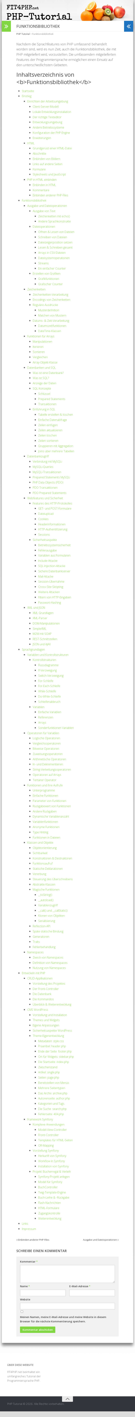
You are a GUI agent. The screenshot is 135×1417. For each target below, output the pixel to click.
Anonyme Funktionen (49, 832)
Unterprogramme (46, 796)
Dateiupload (47, 519)
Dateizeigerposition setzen (57, 248)
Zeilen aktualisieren (52, 436)
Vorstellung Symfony (48, 1156)
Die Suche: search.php (54, 1114)
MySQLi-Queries (44, 472)
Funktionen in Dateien (49, 843)
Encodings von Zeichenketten (55, 305)
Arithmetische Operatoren (52, 764)
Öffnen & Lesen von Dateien (59, 237)
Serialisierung (48, 926)
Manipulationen (44, 347)
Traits (37, 947)
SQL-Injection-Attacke (54, 571)
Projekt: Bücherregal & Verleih (55, 1177)
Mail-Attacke (47, 582)
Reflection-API (43, 931)
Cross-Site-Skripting (52, 592)
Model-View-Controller (55, 1135)
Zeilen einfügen (49, 430)
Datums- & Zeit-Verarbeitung (54, 326)
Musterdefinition (50, 315)
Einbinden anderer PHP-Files (54, 201)
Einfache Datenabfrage (54, 425)
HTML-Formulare (50, 1213)
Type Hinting (42, 837)
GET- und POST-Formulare (58, 514)
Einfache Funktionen (48, 801)
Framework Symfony (42, 1125)
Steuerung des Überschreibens (56, 884)
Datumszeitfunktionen (54, 331)
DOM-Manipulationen (49, 629)
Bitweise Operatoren (48, 754)
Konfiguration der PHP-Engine (55, 138)
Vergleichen (41, 362)
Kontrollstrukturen (47, 665)
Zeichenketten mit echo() (56, 222)
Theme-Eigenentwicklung (51, 1041)
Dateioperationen (45, 232)
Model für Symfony (52, 1187)
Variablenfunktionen (47, 827)
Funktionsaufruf (44, 869)
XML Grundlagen (45, 618)
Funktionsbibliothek (36, 206)
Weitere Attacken (50, 597)
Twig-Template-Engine (54, 1198)
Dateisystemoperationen (56, 263)
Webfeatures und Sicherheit (48, 503)
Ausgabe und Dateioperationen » (101, 1245)
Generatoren (42, 942)
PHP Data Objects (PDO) (51, 488)
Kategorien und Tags (53, 1109)
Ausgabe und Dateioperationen (50, 211)
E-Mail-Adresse (79, 1292)
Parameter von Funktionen (52, 806)
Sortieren (39, 357)
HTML (31, 148)
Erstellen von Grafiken (49, 279)
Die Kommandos (45, 1004)
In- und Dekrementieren (51, 770)
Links (25, 1229)
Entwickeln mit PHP (36, 979)
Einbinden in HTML (46, 190)
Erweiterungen (43, 143)
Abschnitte (41, 159)
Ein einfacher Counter (54, 274)
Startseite (29, 96)
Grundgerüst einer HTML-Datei (55, 154)
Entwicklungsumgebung (50, 128)
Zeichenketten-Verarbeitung (53, 300)
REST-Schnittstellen (47, 644)
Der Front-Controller (48, 994)
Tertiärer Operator (46, 785)
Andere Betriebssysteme (51, 133)
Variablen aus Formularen (57, 561)
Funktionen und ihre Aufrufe (48, 791)
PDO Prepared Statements (52, 498)
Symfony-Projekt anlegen (56, 1182)
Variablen (39, 712)
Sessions (44, 540)
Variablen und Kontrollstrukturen (52, 660)
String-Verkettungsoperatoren (55, 775)
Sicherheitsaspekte (47, 545)
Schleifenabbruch (51, 707)
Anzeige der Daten (46, 388)
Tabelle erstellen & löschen (58, 420)
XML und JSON (38, 613)
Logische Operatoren (48, 744)
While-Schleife (48, 696)
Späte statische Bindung (50, 937)
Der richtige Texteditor (49, 122)
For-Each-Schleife (51, 691)
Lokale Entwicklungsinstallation (56, 117)
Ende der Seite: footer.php (57, 1057)
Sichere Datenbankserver (57, 576)
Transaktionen (48, 409)
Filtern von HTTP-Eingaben (57, 603)
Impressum (30, 1234)
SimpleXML (41, 634)
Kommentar (29, 1267)
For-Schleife (47, 686)
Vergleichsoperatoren (49, 749)
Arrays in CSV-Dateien (54, 258)
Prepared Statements (54, 404)
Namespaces (36, 957)
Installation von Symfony (56, 1172)
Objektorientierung (46, 853)
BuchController (49, 1192)
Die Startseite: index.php (56, 1067)
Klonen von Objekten (54, 921)
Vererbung (40, 879)
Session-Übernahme (53, 587)
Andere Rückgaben (47, 817)
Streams (44, 268)
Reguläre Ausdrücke (48, 310)
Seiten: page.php (50, 1083)
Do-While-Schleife (51, 702)
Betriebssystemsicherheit (57, 550)
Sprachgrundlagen (35, 655)
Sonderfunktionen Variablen (59, 733)
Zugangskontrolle (51, 1219)
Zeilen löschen (49, 441)
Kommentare (42, 195)
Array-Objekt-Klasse (47, 368)
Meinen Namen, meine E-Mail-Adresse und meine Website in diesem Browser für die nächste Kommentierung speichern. (63, 1325)
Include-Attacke (49, 566)
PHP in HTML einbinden (44, 185)
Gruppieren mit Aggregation (58, 451)
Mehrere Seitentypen (54, 1093)
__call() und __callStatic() (55, 916)
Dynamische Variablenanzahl (54, 822)
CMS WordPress (39, 1015)
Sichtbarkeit (41, 858)
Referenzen (46, 723)
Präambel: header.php (54, 1052)
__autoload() (47, 905)
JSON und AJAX (44, 650)
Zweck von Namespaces (51, 963)
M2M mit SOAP (44, 639)
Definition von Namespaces (53, 968)
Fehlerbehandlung (46, 952)
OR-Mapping (47, 1151)
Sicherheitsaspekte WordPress (55, 1036)
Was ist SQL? (42, 383)
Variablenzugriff (49, 911)
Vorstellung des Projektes (52, 989)
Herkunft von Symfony (54, 1161)
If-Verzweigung (49, 676)
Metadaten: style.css (53, 1046)
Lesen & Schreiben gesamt (58, 253)
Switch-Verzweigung (52, 681)
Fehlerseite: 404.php (53, 1119)
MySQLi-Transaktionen (49, 477)
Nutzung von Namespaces (52, 973)
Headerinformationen (54, 530)
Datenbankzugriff (40, 462)
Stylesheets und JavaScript (52, 180)
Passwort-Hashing (51, 608)
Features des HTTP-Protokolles (56, 509)
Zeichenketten (38, 295)
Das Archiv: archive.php (55, 1099)
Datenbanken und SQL (44, 373)
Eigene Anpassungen (48, 1031)
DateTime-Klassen (51, 336)
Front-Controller (50, 1140)
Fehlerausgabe (49, 556)
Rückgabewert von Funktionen (55, 811)
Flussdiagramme (50, 670)
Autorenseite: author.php (56, 1104)
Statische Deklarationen (50, 874)
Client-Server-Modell (48, 112)
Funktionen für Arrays (43, 342)
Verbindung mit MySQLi (50, 467)
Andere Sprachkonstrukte (57, 227)
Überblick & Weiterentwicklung (55, 1010)
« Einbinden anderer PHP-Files (32, 1245)
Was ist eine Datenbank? (51, 378)
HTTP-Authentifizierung (55, 535)
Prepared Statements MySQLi (54, 483)
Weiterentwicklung (51, 1224)
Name (25, 1292)
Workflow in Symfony (53, 1166)
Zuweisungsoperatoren (50, 759)
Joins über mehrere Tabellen (59, 456)
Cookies (44, 524)
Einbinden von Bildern (49, 164)
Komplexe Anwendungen (51, 1130)
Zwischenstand (49, 1072)
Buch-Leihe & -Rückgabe (56, 1203)
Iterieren (39, 352)
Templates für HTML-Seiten (58, 1145)
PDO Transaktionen (47, 493)
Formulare (40, 175)
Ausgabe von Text (46, 216)
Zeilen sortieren (50, 446)
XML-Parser (41, 623)
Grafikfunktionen (50, 284)
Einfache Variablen (51, 717)
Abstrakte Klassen (46, 890)
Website (25, 1305)
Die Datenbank (44, 999)
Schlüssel (45, 399)
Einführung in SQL (46, 415)
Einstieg (27, 102)
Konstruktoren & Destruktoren (56, 864)
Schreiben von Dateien (55, 242)
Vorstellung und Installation (53, 1020)
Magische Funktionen (48, 895)
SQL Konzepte (43, 394)
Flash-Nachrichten (51, 1208)
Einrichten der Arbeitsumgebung (51, 107)
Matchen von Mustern (54, 321)
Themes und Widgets (48, 1025)
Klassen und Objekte (42, 848)
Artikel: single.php (51, 1078)
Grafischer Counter (52, 289)
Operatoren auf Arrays (49, 780)
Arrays (42, 728)
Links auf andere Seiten (50, 169)
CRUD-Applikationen (42, 984)
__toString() (46, 900)
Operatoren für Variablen (45, 738)
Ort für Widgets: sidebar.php (59, 1062)
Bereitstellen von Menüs (56, 1088)
